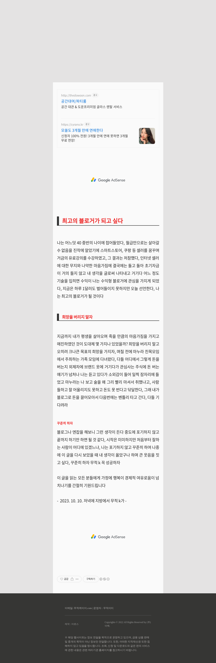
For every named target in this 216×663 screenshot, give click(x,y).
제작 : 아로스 (72, 624)
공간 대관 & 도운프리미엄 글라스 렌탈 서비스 (91, 106)
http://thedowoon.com (76, 95)
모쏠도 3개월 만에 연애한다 (82, 130)
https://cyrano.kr (72, 124)
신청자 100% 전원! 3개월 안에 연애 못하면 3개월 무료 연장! (94, 137)
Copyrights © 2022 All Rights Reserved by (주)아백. (128, 624)
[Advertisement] (108, 38)
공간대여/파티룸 (73, 101)
